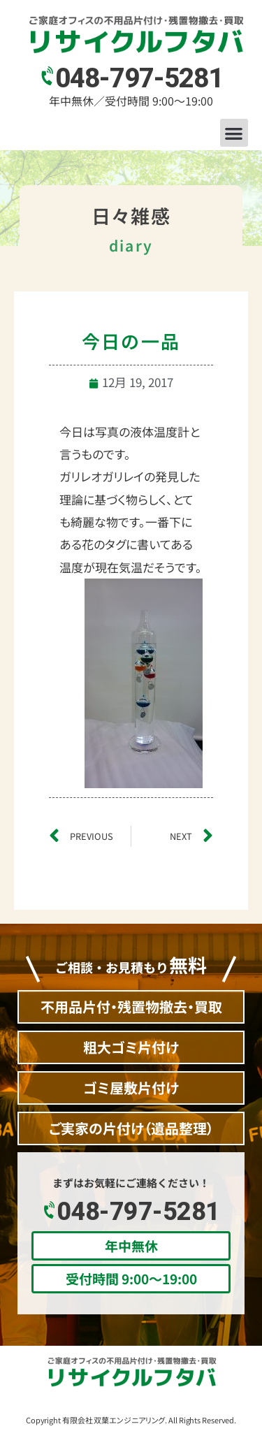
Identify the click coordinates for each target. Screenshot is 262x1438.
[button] (234, 133)
